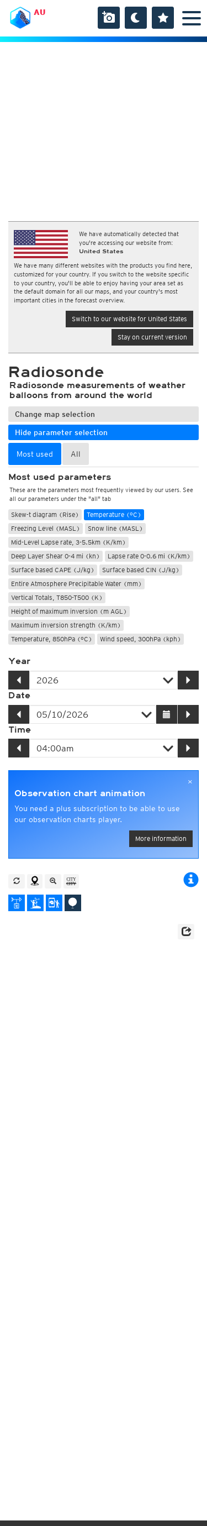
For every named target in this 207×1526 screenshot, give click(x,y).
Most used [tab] (35, 454)
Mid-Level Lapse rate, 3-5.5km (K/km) (68, 542)
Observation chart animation (79, 793)
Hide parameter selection (61, 432)
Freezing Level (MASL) (45, 528)
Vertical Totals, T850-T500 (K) (57, 597)
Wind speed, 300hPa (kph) (140, 639)
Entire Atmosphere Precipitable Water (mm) (76, 583)
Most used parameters (59, 477)
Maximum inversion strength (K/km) (66, 625)
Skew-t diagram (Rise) (45, 514)
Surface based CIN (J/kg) (140, 570)
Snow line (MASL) (115, 528)
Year (19, 661)
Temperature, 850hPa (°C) (51, 639)
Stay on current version (152, 337)
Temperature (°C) (114, 514)
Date (19, 696)
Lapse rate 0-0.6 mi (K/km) (149, 556)
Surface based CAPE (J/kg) (52, 570)
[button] (186, 931)
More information (161, 838)
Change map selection (55, 414)
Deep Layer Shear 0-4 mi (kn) (55, 556)
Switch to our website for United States (129, 319)
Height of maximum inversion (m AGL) (69, 611)
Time (19, 730)
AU (39, 12)
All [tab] (76, 454)
